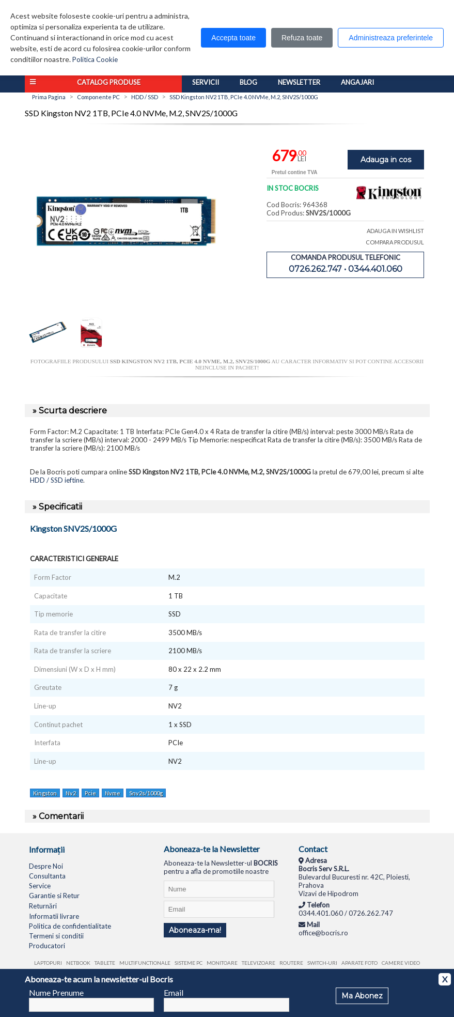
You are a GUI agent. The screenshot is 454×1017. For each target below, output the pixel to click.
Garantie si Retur (54, 895)
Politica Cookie (95, 59)
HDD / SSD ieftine (56, 480)
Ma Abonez (362, 995)
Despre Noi (46, 866)
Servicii (205, 82)
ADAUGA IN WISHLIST (395, 230)
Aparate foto (359, 963)
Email (173, 992)
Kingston (45, 793)
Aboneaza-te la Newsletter (212, 849)
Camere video (401, 963)
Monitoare (222, 963)
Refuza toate (301, 38)
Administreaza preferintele (391, 38)
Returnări (43, 906)
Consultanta (47, 876)
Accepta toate (233, 38)
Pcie (90, 793)
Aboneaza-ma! (195, 930)
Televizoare (258, 963)
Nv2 (71, 793)
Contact (313, 849)
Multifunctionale (144, 963)
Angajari (357, 82)
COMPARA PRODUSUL (395, 242)
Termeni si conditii (56, 936)
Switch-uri (322, 963)
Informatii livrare (54, 916)
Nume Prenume (56, 992)
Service (40, 886)
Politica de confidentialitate (70, 926)
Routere (291, 963)
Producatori (47, 946)
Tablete (105, 963)
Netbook (78, 963)
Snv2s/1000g (146, 793)
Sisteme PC (188, 963)
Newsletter (299, 82)
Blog (248, 82)
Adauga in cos (386, 159)
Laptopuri (48, 963)
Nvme (112, 793)
